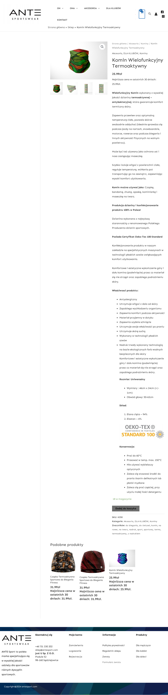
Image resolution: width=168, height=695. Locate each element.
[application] (60, 13)
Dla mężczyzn (144, 645)
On (59, 13)
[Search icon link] (149, 13)
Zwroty (106, 656)
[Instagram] (163, 15)
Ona (70, 13)
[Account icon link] (156, 13)
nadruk (136, 527)
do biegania (132, 523)
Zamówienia (76, 645)
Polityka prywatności (114, 645)
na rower (116, 527)
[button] (102, 45)
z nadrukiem (142, 532)
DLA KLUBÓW (106, 13)
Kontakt (123, 13)
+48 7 (38, 646)
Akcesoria (86, 13)
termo (115, 532)
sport (144, 527)
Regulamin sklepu (112, 650)
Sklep (71, 25)
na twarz (127, 527)
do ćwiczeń (145, 523)
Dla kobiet (142, 650)
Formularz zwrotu (112, 662)
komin (155, 523)
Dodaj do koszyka (125, 506)
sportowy (153, 527)
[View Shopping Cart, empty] (142, 13)
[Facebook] (162, 10)
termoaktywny (127, 532)
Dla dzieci (141, 656)
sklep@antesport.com (47, 650)
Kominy (146, 42)
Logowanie (76, 650)
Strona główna (56, 25)
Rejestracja (76, 656)
